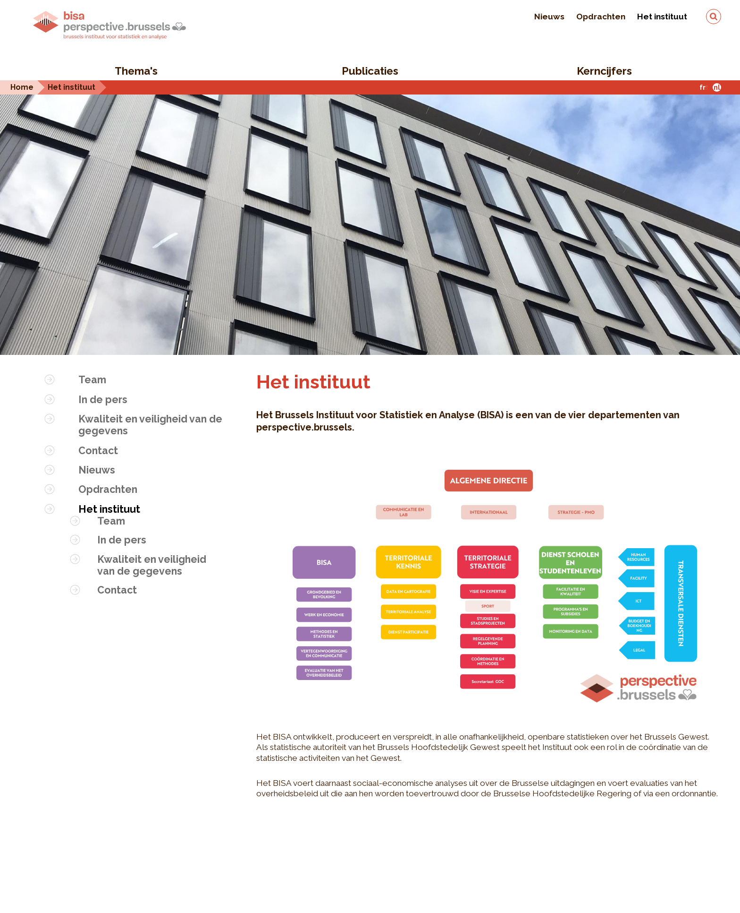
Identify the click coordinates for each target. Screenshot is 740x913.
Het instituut (662, 16)
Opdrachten (600, 16)
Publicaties (370, 71)
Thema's (136, 71)
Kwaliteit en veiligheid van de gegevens (150, 425)
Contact (98, 450)
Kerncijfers (604, 71)
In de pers (102, 399)
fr (702, 87)
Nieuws (549, 16)
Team (92, 380)
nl (717, 87)
